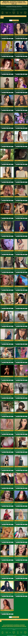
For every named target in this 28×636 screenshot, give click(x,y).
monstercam (16, 400)
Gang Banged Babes (3, 12)
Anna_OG (15, 76)
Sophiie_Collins (2, 148)
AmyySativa (16, 364)
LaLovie (15, 346)
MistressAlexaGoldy (17, 220)
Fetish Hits (15, 635)
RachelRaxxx (16, 94)
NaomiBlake (2, 454)
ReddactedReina (2, 184)
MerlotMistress (16, 562)
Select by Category (15, 20)
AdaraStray (16, 526)
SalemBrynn (16, 148)
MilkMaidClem (16, 292)
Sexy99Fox (2, 562)
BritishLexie (2, 256)
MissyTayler (2, 346)
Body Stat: (7, 34)
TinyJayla (1, 76)
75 (1, 17)
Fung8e (1, 112)
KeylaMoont (16, 580)
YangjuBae (16, 166)
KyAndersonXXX (2, 526)
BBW (10, 12)
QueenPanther (2, 418)
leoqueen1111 (2, 292)
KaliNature (2, 508)
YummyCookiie (2, 220)
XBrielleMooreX (2, 166)
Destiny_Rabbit (16, 58)
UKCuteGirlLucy (2, 40)
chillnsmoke (2, 580)
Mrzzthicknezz (2, 472)
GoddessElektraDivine (17, 418)
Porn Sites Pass (18, 12)
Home (10, 20)
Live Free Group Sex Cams (13, 12)
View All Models (3, 16)
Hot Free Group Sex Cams (25, 12)
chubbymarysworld (17, 184)
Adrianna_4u (16, 508)
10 (21, 619)
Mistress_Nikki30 (3, 202)
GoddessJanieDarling (17, 130)
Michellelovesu (2, 238)
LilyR (15, 238)
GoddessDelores (2, 310)
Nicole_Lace (16, 274)
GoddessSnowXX (3, 400)
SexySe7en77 (16, 112)
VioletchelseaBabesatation (18, 202)
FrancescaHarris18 (17, 40)
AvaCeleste (2, 58)
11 (23, 16)
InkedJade (15, 256)
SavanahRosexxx (3, 130)
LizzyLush (15, 472)
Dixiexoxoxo (16, 22)
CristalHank (2, 364)
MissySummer (16, 310)
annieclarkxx (16, 454)
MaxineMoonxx (2, 274)
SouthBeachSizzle (3, 94)
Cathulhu (1, 22)
